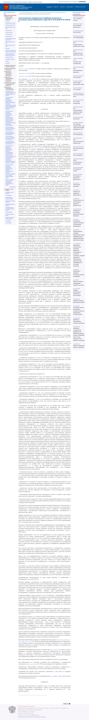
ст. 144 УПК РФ (76, 288)
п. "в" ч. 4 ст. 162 (25, 73)
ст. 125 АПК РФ (76, 343)
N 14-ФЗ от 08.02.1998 (78, 117)
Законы (62, 7)
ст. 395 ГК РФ (76, 198)
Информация (8, 2)
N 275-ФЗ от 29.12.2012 (78, 49)
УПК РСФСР (8, 222)
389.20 (64, 676)
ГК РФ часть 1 (9, 30)
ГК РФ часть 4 (9, 36)
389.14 (60, 676)
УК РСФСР (8, 220)
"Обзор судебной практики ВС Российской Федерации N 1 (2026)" (10, 182)
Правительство (80, 7)
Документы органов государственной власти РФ (10, 84)
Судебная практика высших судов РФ (29, 12)
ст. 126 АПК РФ (76, 318)
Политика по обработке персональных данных (32, 716)
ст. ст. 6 (54, 649)
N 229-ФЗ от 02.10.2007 (78, 158)
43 (57, 649)
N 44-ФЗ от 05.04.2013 (78, 153)
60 (59, 649)
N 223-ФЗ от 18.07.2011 (78, 122)
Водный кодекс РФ (10, 25)
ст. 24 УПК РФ (76, 305)
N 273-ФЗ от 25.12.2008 (78, 67)
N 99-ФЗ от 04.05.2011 (78, 106)
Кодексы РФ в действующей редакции (9, 18)
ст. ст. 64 (33, 664)
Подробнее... (12, 186)
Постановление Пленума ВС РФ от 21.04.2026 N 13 (10, 138)
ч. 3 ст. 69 (31, 79)
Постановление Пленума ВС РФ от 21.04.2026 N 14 (10, 142)
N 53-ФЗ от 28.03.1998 (78, 167)
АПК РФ (8, 21)
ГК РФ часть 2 (9, 32)
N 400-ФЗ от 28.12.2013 (78, 16)
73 (37, 664)
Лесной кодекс (9, 57)
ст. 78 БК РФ (76, 229)
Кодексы (56, 7)
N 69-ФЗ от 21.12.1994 (77, 23)
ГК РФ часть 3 (9, 34)
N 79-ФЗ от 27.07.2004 (78, 41)
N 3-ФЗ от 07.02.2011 (77, 87)
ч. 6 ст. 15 (28, 664)
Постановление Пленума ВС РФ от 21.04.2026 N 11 (10, 133)
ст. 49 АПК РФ (76, 326)
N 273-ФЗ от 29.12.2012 (78, 35)
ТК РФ (7, 61)
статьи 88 (30, 579)
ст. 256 (51, 574)
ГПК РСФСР (8, 195)
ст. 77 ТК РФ (76, 279)
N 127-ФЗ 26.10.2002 (77, 138)
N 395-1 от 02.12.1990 (77, 174)
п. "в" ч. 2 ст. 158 (25, 76)
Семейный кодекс (10, 59)
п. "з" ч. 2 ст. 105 (25, 68)
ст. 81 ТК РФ (75, 219)
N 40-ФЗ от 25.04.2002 (78, 30)
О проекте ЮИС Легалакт (19, 2)
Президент (70, 7)
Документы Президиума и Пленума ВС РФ (9, 88)
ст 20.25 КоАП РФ (77, 209)
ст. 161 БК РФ (76, 269)
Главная (49, 7)
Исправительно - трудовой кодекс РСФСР (10, 209)
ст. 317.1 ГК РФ (76, 189)
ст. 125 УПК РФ (76, 299)
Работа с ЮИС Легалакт (35, 2)
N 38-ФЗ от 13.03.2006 (78, 75)
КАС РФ (7, 48)
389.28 (69, 676)
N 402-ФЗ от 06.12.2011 (78, 93)
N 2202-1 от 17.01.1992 (77, 132)
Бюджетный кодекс (10, 23)
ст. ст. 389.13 (53, 676)
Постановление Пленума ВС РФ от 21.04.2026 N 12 (10, 128)
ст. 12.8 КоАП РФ (77, 243)
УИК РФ (7, 63)
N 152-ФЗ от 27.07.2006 (78, 146)
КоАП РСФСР (9, 212)
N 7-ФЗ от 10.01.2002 (77, 80)
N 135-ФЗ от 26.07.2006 (78, 100)
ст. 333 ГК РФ (76, 183)
